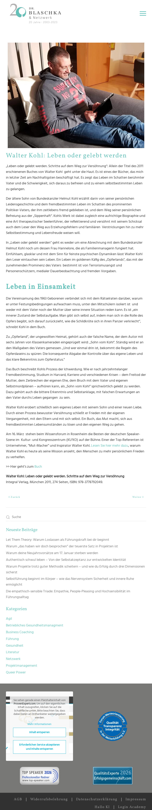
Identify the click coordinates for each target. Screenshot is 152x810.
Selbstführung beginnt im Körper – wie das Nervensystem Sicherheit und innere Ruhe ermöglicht (70, 582)
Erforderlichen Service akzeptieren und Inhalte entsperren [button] (39, 746)
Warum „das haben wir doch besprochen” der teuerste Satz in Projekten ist (62, 546)
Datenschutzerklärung (96, 799)
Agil (9, 619)
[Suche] (76, 517)
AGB (18, 799)
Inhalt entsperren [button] (39, 732)
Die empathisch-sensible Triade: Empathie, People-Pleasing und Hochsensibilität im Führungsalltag (68, 594)
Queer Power (16, 672)
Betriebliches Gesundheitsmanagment (34, 625)
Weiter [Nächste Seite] (138, 497)
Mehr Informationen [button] (39, 724)
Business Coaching (20, 632)
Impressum (135, 799)
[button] (143, 13)
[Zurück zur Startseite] (36, 13)
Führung (12, 639)
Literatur (12, 652)
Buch (38, 467)
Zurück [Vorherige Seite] (14, 497)
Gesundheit (14, 646)
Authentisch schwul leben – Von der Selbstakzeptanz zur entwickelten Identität (66, 560)
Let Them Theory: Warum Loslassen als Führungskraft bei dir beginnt (57, 540)
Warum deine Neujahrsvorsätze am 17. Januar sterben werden (52, 553)
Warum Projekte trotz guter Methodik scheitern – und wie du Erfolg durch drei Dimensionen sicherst (75, 569)
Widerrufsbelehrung (49, 799)
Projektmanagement (21, 666)
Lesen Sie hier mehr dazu (109, 446)
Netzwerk (13, 659)
